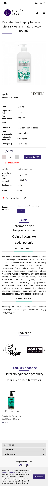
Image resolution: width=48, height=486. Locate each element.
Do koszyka (32, 157)
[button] (42, 3)
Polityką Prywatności (9, 472)
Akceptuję (39, 477)
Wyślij (21, 211)
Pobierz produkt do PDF (14, 198)
